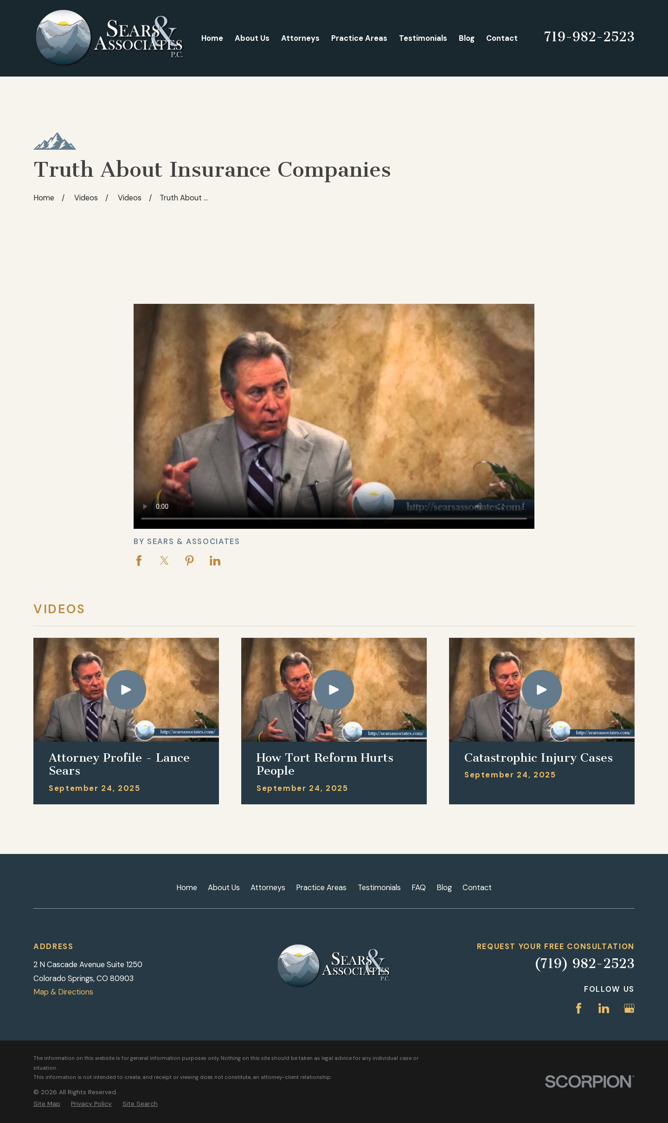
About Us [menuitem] (252, 38)
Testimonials (379, 887)
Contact (477, 887)
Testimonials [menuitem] (423, 38)
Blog (444, 887)
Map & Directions (63, 992)
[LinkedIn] (603, 1008)
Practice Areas (321, 887)
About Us (224, 887)
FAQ (418, 887)
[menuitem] (46, 1104)
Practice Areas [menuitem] (359, 38)
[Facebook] (578, 1008)
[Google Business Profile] (629, 1008)
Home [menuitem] (212, 38)
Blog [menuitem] (467, 38)
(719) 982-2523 (584, 963)
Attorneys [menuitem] (300, 38)
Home (186, 887)
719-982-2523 (589, 37)
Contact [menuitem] (502, 38)
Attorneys (267, 887)
